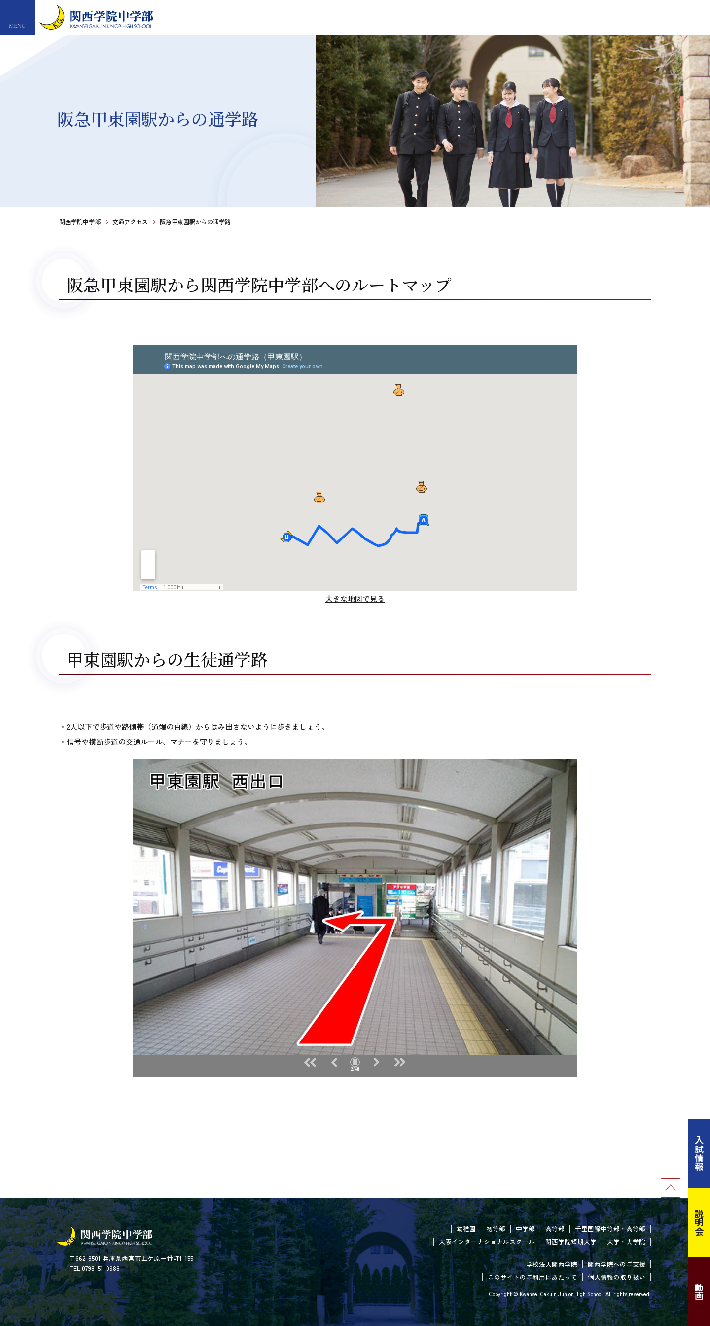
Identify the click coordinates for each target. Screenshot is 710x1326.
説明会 (699, 1222)
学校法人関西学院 (551, 1264)
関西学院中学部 (80, 221)
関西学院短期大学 (571, 1241)
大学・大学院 (626, 1241)
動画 (699, 1291)
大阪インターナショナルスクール (487, 1241)
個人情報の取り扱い (616, 1277)
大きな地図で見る (355, 598)
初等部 (495, 1228)
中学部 (525, 1228)
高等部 (555, 1228)
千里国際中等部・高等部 (610, 1228)
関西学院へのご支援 (616, 1264)
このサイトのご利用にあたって (532, 1277)
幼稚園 (466, 1228)
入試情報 (699, 1153)
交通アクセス (130, 221)
